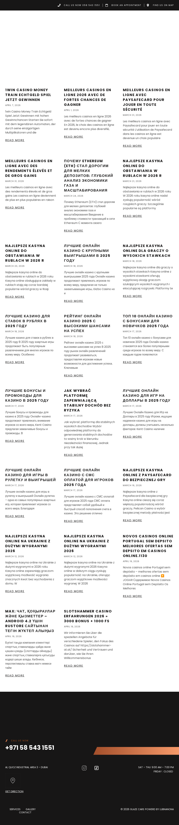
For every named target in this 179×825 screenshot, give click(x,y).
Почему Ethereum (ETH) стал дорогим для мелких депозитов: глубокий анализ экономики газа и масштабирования (88, 175)
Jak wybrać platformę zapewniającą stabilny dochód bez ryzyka (87, 400)
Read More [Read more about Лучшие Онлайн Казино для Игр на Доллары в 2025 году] (132, 437)
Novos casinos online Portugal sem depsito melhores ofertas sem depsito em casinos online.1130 (148, 546)
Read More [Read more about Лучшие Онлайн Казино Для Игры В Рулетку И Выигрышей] (14, 516)
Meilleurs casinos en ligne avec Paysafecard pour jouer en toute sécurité (146, 99)
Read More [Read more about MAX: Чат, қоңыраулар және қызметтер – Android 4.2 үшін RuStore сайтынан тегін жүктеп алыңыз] (14, 676)
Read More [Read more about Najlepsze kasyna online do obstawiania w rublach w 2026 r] (132, 216)
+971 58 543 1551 (30, 747)
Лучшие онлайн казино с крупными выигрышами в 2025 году (87, 253)
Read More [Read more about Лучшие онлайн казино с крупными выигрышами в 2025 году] (73, 301)
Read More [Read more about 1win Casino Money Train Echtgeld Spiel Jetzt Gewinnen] (14, 140)
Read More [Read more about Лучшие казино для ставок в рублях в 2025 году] (14, 362)
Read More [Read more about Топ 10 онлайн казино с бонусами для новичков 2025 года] (132, 362)
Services (15, 809)
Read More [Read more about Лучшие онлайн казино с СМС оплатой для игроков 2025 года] (73, 521)
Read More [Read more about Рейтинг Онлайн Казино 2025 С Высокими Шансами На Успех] (73, 375)
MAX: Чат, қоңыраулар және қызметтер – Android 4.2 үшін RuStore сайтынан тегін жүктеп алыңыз (30, 621)
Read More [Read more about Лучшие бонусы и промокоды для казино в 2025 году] (14, 441)
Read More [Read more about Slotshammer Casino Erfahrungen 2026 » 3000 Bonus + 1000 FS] (73, 666)
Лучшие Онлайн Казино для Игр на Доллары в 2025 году (146, 395)
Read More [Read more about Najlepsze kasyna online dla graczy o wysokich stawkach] (132, 296)
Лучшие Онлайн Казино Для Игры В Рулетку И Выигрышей (30, 475)
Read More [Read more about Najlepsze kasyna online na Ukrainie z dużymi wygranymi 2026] (14, 591)
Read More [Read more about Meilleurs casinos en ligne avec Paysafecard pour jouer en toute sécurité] (132, 146)
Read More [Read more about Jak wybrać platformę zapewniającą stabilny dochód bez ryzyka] (73, 455)
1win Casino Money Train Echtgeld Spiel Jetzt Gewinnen (28, 94)
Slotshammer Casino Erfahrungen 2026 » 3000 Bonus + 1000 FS (88, 616)
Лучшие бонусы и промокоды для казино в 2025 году (27, 395)
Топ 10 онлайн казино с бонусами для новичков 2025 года (148, 321)
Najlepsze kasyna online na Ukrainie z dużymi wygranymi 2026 (28, 543)
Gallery (30, 809)
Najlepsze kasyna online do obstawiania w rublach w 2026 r (143, 168)
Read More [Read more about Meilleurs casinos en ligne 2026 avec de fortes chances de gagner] (73, 137)
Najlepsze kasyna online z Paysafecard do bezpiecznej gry (147, 475)
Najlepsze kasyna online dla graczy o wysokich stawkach (146, 250)
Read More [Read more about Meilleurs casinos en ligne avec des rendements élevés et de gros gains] (14, 208)
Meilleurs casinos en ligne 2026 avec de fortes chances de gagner (87, 97)
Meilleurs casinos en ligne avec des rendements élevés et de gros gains (29, 168)
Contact (25, 812)
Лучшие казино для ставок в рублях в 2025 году (27, 321)
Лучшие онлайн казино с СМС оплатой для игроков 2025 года (89, 477)
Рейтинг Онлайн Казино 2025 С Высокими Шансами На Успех (87, 323)
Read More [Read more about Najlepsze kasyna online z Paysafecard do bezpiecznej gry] (132, 520)
